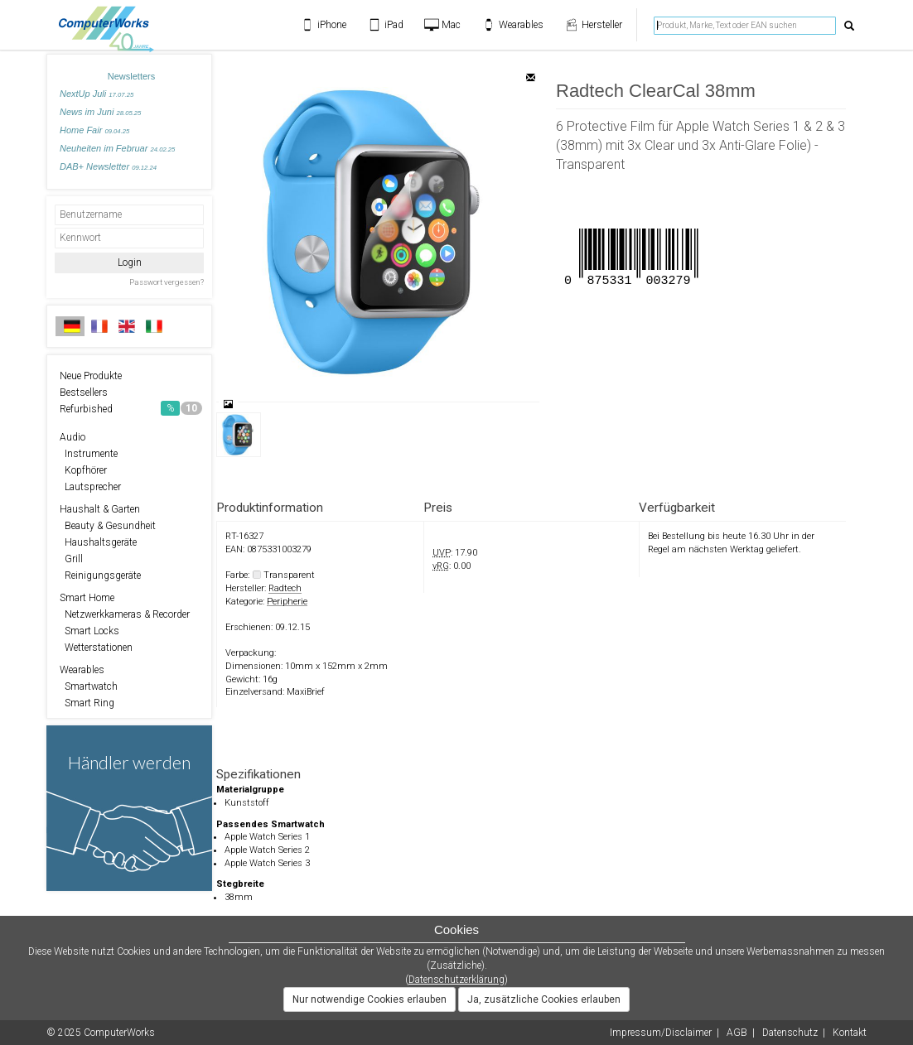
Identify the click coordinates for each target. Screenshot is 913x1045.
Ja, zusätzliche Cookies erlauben (544, 999)
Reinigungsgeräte (100, 575)
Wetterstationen (96, 647)
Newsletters (131, 76)
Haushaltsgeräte (98, 542)
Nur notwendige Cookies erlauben (369, 999)
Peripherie (287, 601)
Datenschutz (790, 1032)
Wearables (82, 670)
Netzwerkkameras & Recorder (125, 614)
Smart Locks (89, 631)
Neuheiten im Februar (117, 148)
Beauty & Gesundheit (108, 526)
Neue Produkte (91, 376)
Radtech (285, 588)
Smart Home (87, 598)
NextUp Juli (96, 94)
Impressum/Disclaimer (661, 1032)
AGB (737, 1032)
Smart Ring (87, 703)
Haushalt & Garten (100, 509)
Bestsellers (84, 392)
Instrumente (89, 454)
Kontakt (850, 1032)
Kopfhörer (83, 470)
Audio (72, 437)
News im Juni (100, 112)
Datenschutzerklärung (456, 979)
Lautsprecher (90, 487)
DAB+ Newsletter (108, 166)
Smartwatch (89, 686)
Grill (71, 559)
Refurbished (131, 408)
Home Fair (94, 130)
